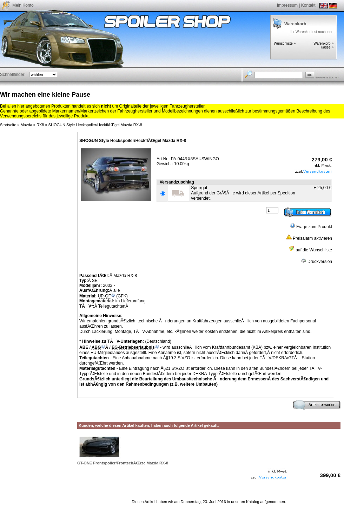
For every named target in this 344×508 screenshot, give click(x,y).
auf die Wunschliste (310, 249)
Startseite (8, 125)
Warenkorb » (323, 43)
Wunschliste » (285, 43)
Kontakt (308, 5)
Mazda (26, 125)
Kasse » (327, 47)
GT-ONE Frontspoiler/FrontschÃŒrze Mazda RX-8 (122, 463)
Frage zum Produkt (311, 226)
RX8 (40, 125)
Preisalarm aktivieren (309, 238)
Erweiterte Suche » (327, 77)
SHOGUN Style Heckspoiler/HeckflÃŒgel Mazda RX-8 (95, 125)
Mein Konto (23, 5)
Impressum (287, 5)
